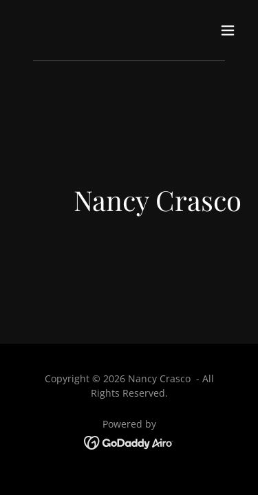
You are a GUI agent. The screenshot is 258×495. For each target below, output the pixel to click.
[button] (227, 30)
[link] (129, 441)
